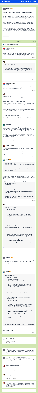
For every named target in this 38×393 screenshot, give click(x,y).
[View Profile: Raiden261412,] (4, 366)
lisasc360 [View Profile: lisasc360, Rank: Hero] (7, 159)
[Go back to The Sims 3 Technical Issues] (15, 338)
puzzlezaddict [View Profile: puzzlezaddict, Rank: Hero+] (8, 8)
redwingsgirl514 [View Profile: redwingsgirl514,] (8, 124)
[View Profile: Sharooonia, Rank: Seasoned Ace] (4, 146)
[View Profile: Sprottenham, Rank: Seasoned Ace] (4, 49)
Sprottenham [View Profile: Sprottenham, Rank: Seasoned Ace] (8, 48)
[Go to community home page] (7, 1)
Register (31, 1)
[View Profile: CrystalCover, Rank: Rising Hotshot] (4, 62)
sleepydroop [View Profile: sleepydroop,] (8, 93)
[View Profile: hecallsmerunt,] (4, 350)
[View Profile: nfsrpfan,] (4, 383)
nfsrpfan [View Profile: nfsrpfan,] (7, 386)
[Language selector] (23, 1)
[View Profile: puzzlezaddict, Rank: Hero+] (4, 9)
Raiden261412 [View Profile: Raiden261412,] (8, 370)
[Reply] (33, 38)
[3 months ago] (13, 353)
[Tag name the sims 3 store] (6, 36)
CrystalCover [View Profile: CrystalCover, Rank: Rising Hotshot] (8, 61)
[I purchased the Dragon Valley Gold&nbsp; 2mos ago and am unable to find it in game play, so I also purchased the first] (20, 351)
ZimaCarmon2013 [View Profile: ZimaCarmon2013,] (8, 378)
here (10, 196)
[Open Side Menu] (2, 1)
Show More (4, 334)
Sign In (34, 1)
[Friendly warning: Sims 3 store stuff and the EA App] (10, 49)
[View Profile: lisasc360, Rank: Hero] (4, 160)
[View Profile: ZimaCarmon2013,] (4, 375)
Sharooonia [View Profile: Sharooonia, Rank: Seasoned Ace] (7, 145)
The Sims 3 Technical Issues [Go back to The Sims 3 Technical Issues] (6, 4)
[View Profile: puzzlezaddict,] (4, 358)
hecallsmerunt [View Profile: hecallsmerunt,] (8, 353)
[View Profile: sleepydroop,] (4, 94)
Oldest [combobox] (34, 41)
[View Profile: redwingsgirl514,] (4, 125)
